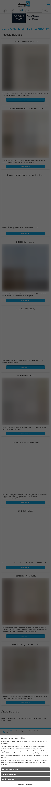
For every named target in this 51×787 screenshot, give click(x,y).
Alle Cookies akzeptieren (10, 769)
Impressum (21, 784)
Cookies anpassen (8, 779)
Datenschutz (29, 784)
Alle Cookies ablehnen (9, 774)
